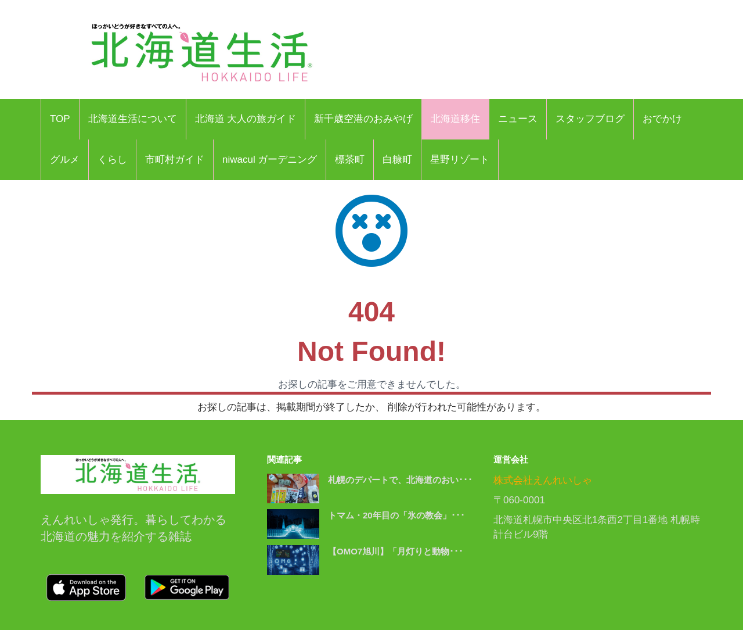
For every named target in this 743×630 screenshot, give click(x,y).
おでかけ (662, 118)
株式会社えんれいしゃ (542, 480)
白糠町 (397, 159)
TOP (60, 118)
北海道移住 (455, 118)
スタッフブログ (590, 118)
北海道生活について (132, 118)
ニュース (518, 118)
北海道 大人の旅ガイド (246, 118)
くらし (112, 159)
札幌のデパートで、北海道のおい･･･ (400, 480)
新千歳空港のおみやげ (363, 118)
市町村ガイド (174, 159)
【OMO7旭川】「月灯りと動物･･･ (395, 551)
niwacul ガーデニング (269, 159)
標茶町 (350, 159)
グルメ (65, 159)
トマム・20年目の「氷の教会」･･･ (396, 515)
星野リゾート (459, 159)
